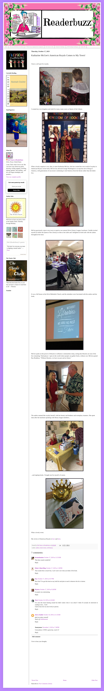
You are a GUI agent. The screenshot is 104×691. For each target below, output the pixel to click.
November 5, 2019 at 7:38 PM (50, 627)
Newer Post (35, 680)
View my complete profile (13, 177)
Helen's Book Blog (40, 568)
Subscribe (16, 190)
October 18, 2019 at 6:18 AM (46, 600)
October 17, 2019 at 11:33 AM (52, 557)
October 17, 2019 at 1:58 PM (54, 568)
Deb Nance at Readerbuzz (15, 160)
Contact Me (82, 46)
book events (43, 548)
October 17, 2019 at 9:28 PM (48, 589)
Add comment (36, 636)
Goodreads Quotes (23, 254)
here (53, 539)
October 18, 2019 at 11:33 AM (52, 615)
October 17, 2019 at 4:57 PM (46, 579)
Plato (8, 250)
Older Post (95, 680)
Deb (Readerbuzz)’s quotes (16, 242)
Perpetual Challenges (60, 46)
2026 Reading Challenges (72, 46)
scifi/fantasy (50, 548)
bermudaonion (39, 557)
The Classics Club (49, 46)
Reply (36, 562)
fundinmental (44, 619)
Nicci (36, 600)
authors (38, 548)
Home (6, 46)
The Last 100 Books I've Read (16, 46)
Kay (36, 579)
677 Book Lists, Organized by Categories (34, 46)
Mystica (37, 589)
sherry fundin (39, 615)
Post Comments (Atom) (45, 683)
